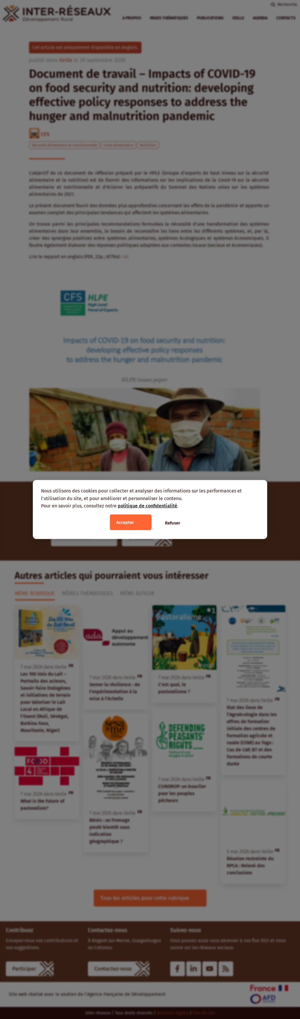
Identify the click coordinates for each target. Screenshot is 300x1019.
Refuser (172, 522)
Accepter (125, 522)
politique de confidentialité (147, 506)
